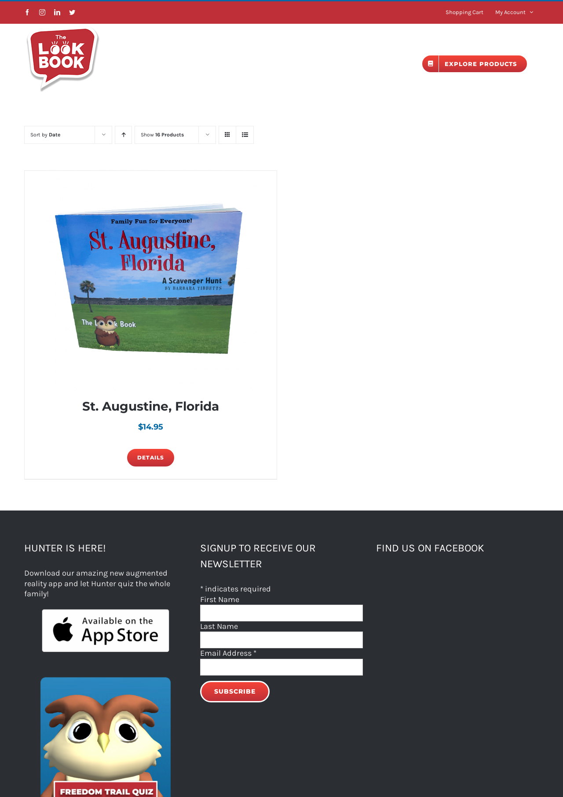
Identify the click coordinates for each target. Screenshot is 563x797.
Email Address (228, 653)
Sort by (45, 135)
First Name (219, 599)
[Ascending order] (123, 135)
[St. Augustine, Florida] (151, 281)
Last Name (219, 626)
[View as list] (244, 134)
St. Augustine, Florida (150, 406)
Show (162, 135)
